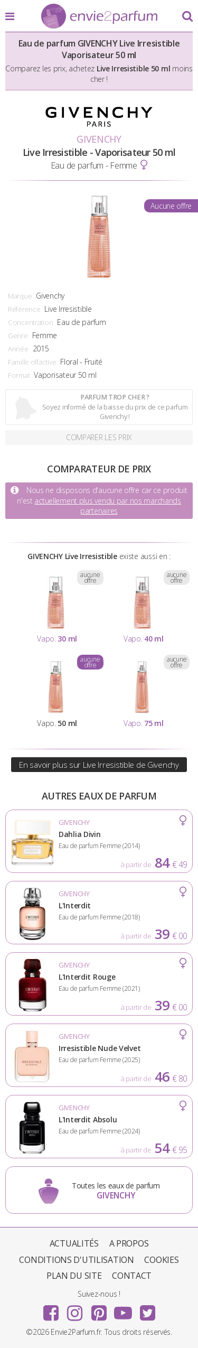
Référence (24, 309)
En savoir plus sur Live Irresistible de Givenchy (99, 764)
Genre (18, 335)
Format (19, 375)
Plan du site (74, 1275)
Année (18, 349)
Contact (132, 1275)
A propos (129, 1243)
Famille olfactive (32, 362)
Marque (20, 296)
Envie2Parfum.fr (99, 17)
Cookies (161, 1260)
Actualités (74, 1243)
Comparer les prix (99, 437)
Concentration (30, 322)
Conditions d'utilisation (76, 1260)
